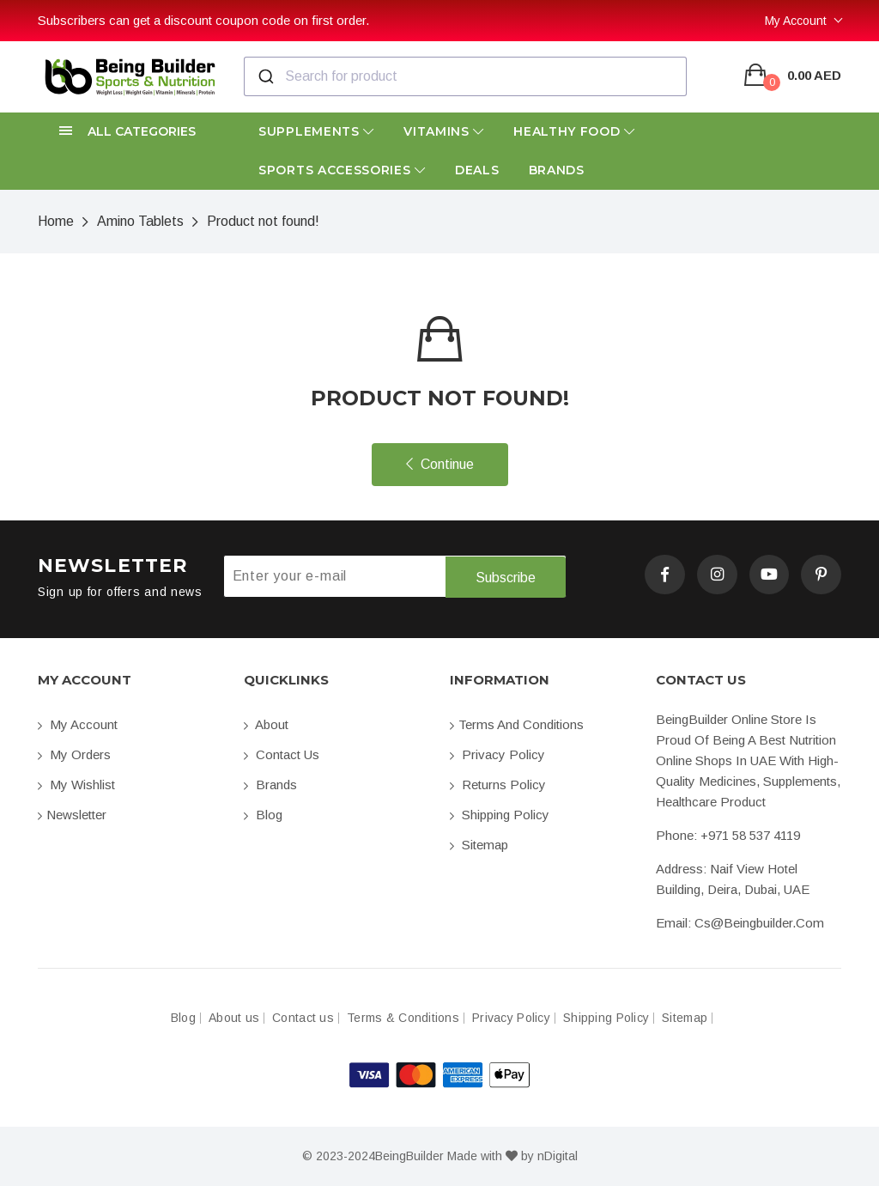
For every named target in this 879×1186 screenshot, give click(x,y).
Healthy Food (574, 131)
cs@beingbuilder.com (759, 922)
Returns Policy (498, 784)
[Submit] (265, 76)
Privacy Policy (497, 754)
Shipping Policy (499, 814)
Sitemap (479, 844)
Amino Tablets (140, 221)
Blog (263, 814)
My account (78, 724)
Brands (557, 170)
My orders (74, 754)
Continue (440, 464)
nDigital (557, 1156)
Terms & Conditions (403, 1018)
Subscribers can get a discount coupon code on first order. (203, 20)
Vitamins (443, 131)
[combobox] (465, 76)
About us (234, 1018)
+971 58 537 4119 (750, 835)
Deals (477, 170)
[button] (130, 132)
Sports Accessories (342, 170)
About (266, 724)
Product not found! (263, 221)
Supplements (316, 131)
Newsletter (72, 814)
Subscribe (506, 576)
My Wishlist (76, 784)
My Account (796, 20)
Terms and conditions (517, 724)
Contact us (281, 754)
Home (56, 221)
